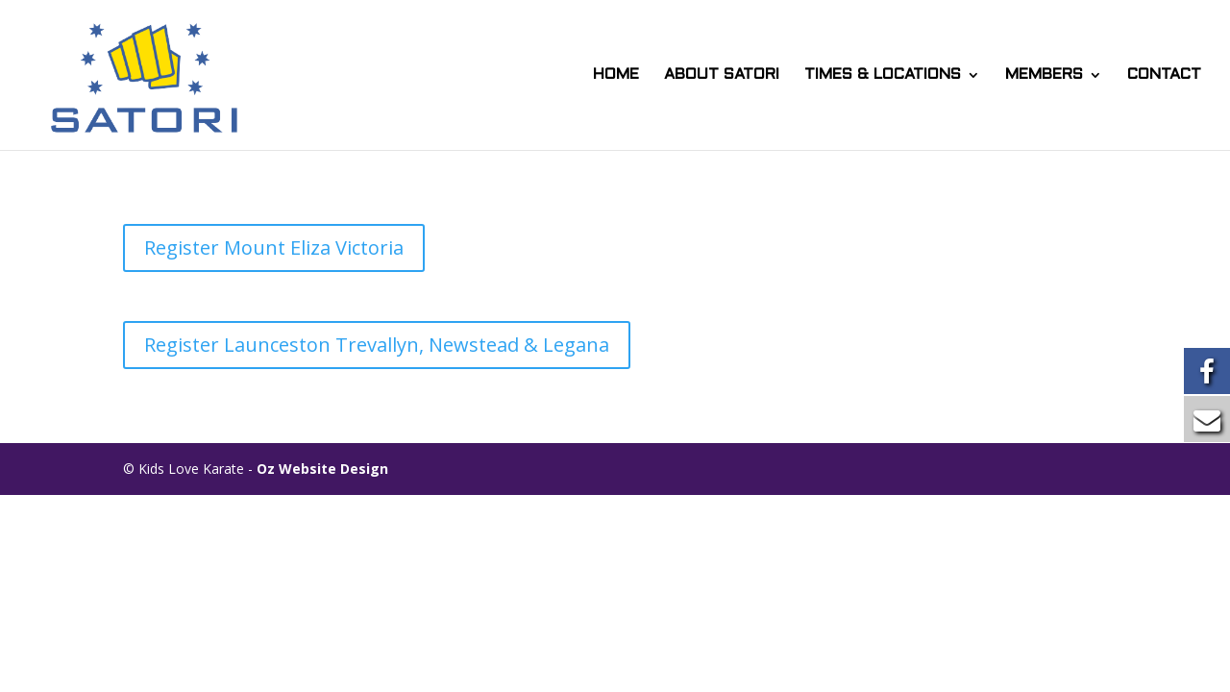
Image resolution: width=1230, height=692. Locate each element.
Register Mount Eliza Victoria (274, 247)
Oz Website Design (322, 468)
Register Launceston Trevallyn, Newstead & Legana (376, 345)
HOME (616, 75)
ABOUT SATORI (721, 75)
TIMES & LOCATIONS (882, 75)
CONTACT (1164, 75)
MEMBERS (1044, 75)
